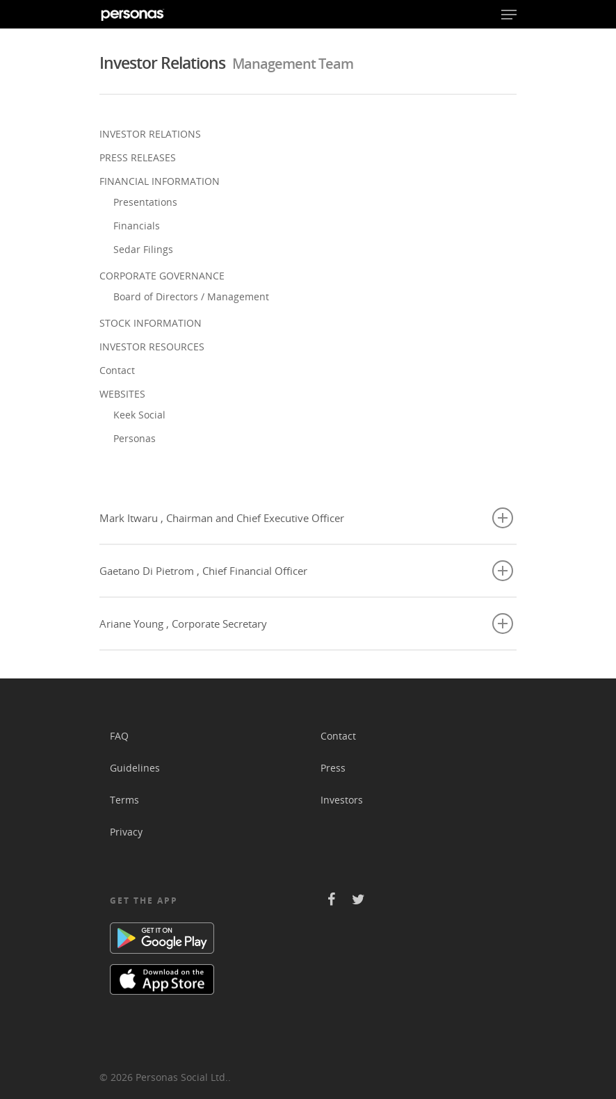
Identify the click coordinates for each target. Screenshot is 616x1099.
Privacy (126, 831)
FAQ (119, 735)
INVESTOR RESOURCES (151, 346)
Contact (117, 370)
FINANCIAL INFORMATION (159, 181)
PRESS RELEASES (137, 157)
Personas (134, 438)
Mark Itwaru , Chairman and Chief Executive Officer (306, 517)
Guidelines (135, 767)
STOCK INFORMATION (150, 322)
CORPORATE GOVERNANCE (162, 275)
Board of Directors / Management (191, 296)
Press (333, 767)
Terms (124, 799)
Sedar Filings (143, 249)
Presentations (145, 202)
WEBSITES (122, 393)
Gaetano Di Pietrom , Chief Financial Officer (306, 570)
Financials (136, 225)
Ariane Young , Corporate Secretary (306, 623)
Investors (342, 799)
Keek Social (139, 414)
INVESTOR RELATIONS (150, 133)
